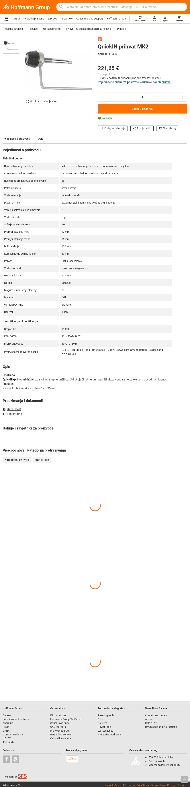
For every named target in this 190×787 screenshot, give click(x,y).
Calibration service (60, 738)
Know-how (66, 18)
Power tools (104, 726)
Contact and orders (156, 715)
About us (8, 723)
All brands (8, 742)
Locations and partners (16, 719)
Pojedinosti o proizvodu (16, 138)
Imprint (109, 785)
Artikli (16, 18)
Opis (40, 138)
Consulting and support (89, 18)
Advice (149, 719)
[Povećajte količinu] (182, 97)
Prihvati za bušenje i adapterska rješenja (88, 28)
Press (6, 726)
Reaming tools (106, 715)
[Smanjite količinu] (102, 97)
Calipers (102, 723)
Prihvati (121, 28)
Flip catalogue (58, 715)
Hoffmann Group (116, 18)
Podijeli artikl (142, 128)
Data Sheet (12, 409)
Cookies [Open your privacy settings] (181, 785)
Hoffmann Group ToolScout (65, 719)
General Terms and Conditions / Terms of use (140, 785)
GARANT (8, 730)
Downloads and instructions (161, 726)
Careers (7, 715)
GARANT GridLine (13, 734)
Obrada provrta (52, 28)
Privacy (171, 785)
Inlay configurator (60, 730)
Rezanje (33, 28)
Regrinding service (60, 734)
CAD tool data (58, 726)
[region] (14, 72)
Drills (100, 719)
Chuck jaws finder (60, 723)
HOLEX (7, 738)
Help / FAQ (151, 723)
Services (52, 18)
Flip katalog (167, 128)
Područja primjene (33, 18)
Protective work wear (110, 734)
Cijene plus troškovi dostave (145, 78)
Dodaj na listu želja (112, 128)
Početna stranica (13, 28)
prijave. (166, 82)
